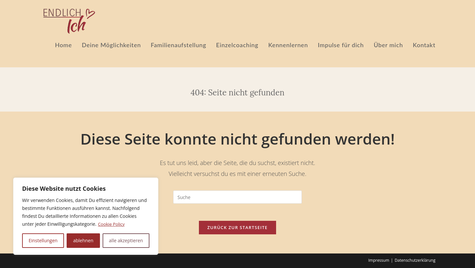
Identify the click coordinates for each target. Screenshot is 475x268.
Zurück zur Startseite (237, 230)
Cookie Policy (112, 224)
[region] (85, 216)
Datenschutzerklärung (415, 260)
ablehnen (83, 240)
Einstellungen (43, 240)
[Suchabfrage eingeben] (237, 197)
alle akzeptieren (126, 240)
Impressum (378, 260)
